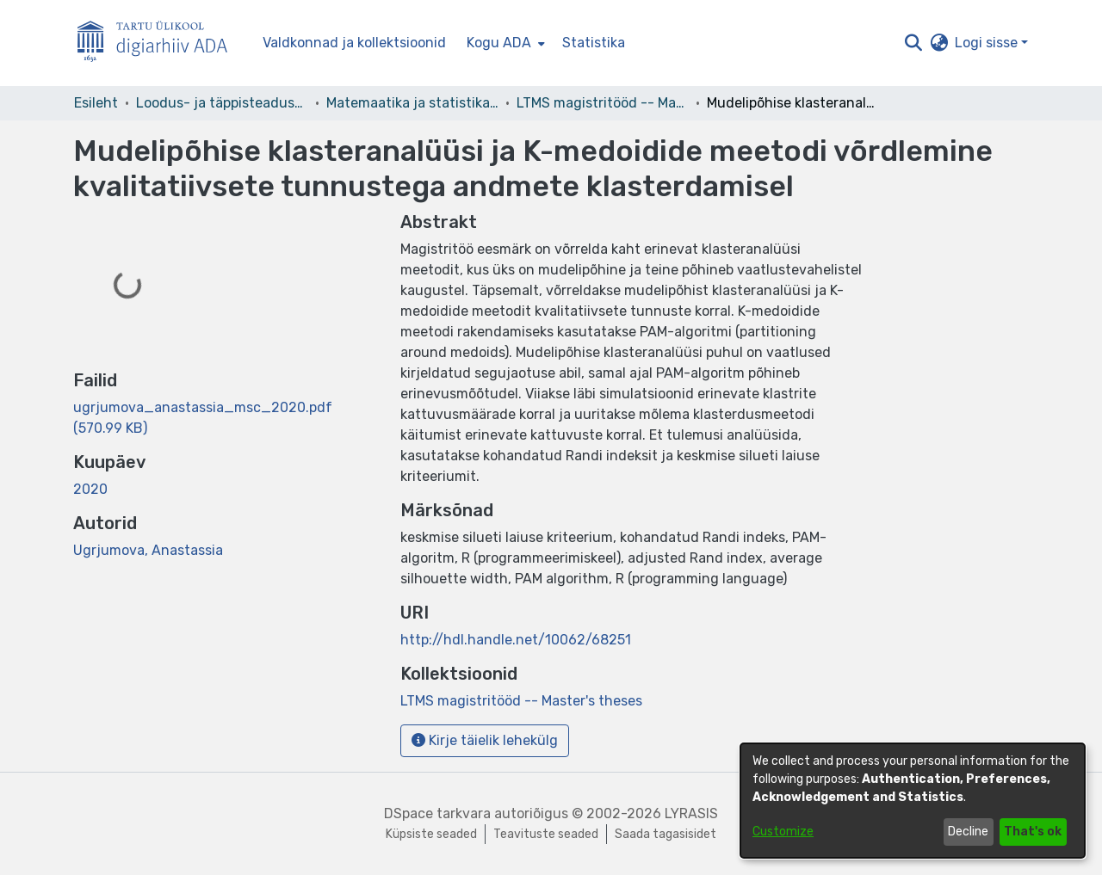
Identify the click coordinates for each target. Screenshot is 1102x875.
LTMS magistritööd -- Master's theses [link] (603, 103)
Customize (783, 831)
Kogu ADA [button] (499, 42)
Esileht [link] (96, 103)
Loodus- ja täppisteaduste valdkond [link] (222, 103)
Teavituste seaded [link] (545, 834)
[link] (521, 701)
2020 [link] (90, 489)
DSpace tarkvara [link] (437, 813)
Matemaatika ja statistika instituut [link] (412, 103)
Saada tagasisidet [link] (665, 834)
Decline (968, 831)
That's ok (1033, 831)
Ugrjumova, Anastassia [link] (148, 550)
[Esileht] (159, 43)
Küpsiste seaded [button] (431, 834)
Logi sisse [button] (988, 42)
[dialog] (912, 800)
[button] (913, 43)
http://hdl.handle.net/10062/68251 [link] (515, 640)
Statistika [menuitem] (593, 42)
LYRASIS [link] (691, 813)
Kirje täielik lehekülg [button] (485, 740)
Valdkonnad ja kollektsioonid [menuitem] (354, 42)
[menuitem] (504, 43)
